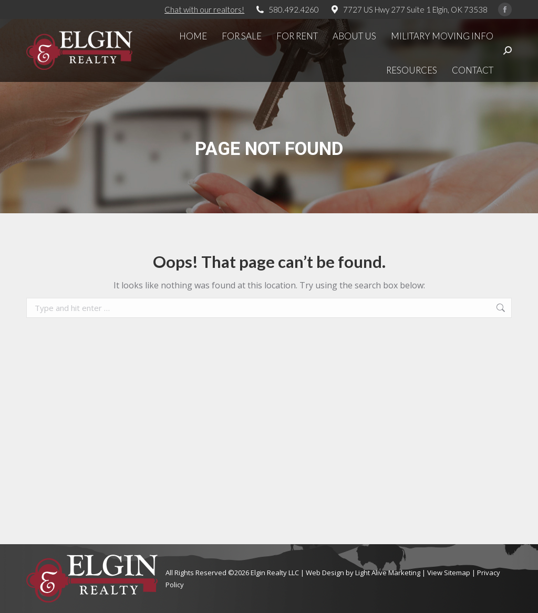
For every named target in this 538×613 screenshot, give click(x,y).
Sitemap (457, 572)
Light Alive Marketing (387, 572)
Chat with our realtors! (204, 9)
